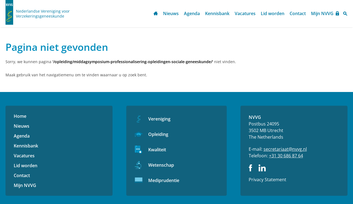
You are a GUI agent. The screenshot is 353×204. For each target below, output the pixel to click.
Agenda (192, 13)
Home (155, 14)
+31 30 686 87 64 (286, 156)
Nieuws (171, 13)
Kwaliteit (157, 150)
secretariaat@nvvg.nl (285, 149)
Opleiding (158, 134)
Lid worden (272, 13)
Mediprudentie (163, 180)
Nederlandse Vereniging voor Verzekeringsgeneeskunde (43, 14)
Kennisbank (217, 13)
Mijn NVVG (322, 13)
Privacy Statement (267, 180)
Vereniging (159, 119)
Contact (298, 13)
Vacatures (245, 13)
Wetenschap (161, 165)
